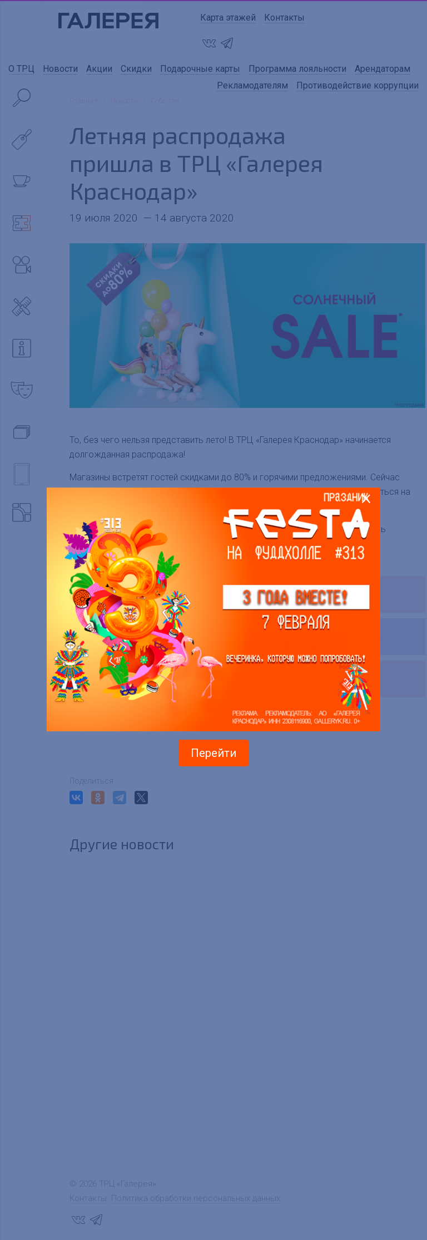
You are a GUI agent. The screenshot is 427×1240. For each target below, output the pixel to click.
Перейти (213, 753)
